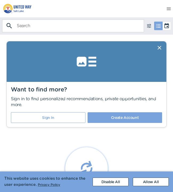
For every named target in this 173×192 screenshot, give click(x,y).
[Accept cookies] (151, 182)
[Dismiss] (159, 48)
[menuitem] (16, 9)
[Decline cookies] (111, 182)
